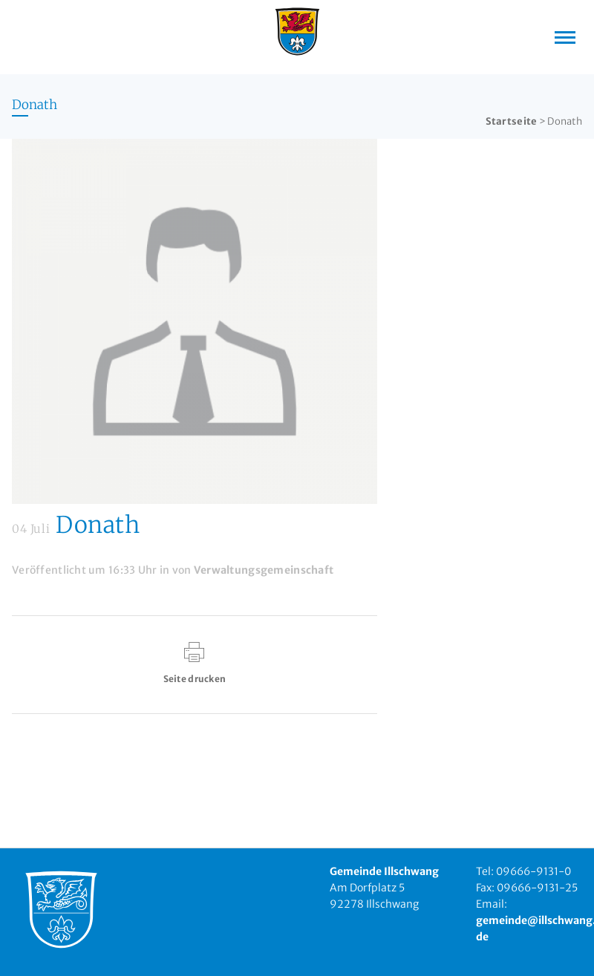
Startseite (512, 121)
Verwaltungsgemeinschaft (263, 570)
